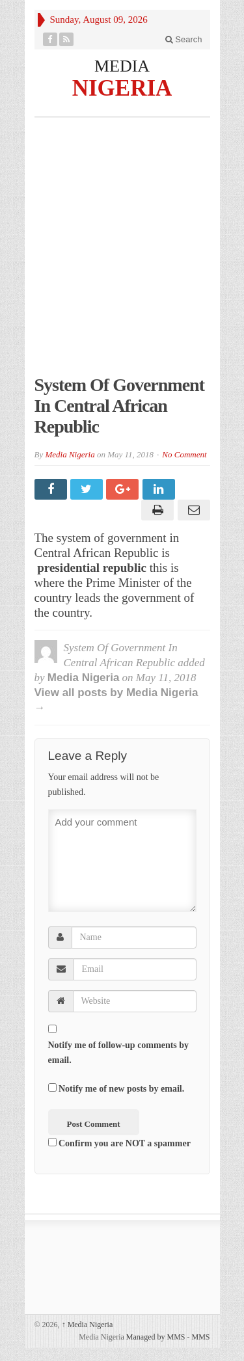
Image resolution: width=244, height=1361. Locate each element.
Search (183, 39)
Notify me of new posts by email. (121, 1089)
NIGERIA (122, 87)
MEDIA (122, 66)
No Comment (184, 454)
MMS (200, 1336)
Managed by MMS (155, 1336)
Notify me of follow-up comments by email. (118, 1052)
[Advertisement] (122, 253)
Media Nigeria (69, 454)
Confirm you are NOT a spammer (119, 1143)
